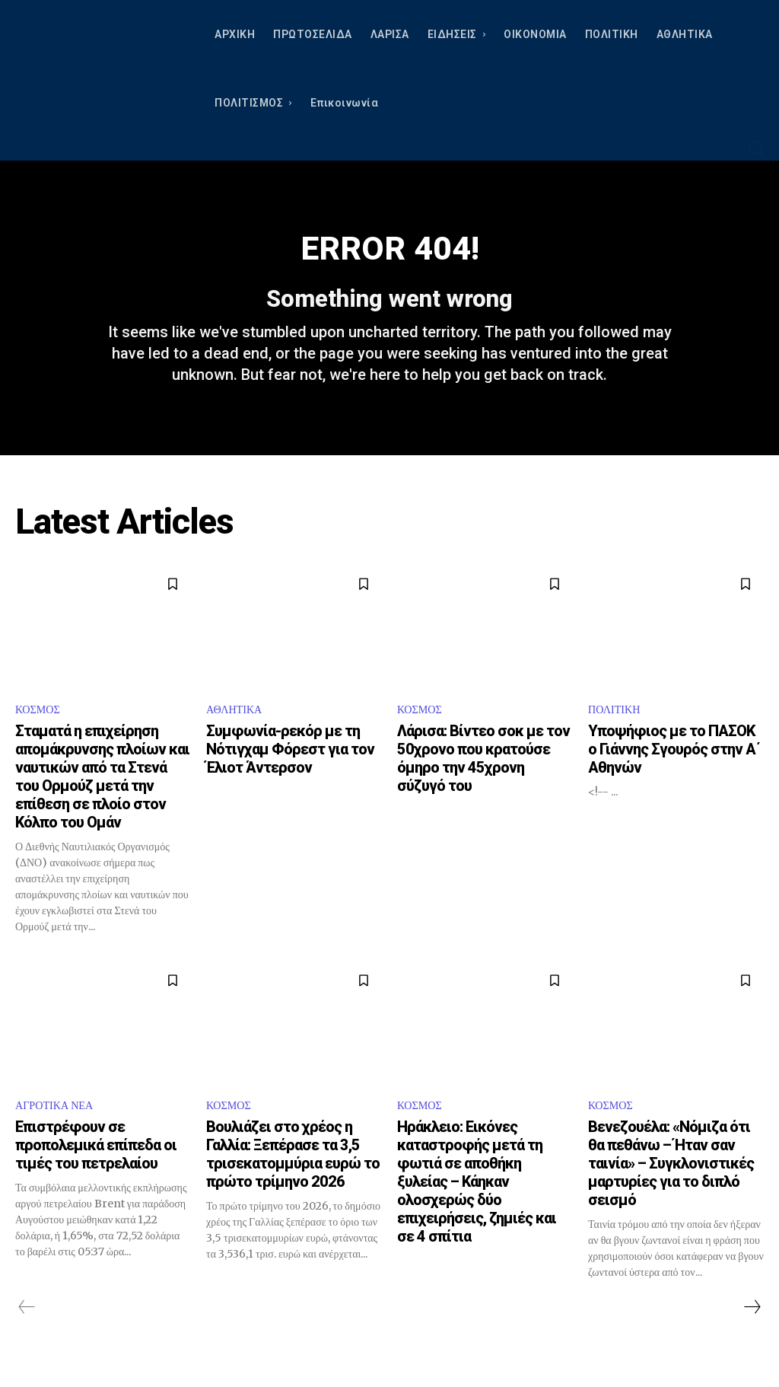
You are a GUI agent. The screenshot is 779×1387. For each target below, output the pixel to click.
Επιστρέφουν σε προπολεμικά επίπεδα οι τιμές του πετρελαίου (95, 1167)
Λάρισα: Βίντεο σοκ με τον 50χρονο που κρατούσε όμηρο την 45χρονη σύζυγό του (483, 778)
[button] (755, 147)
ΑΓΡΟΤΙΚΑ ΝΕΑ (59, 1127)
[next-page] (751, 1329)
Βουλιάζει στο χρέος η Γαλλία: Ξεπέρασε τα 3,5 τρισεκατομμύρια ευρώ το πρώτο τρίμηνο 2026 (293, 1176)
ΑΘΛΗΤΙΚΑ (237, 729)
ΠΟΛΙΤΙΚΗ (617, 729)
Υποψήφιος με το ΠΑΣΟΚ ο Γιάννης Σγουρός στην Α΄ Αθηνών (674, 768)
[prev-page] (27, 1329)
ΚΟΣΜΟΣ (40, 729)
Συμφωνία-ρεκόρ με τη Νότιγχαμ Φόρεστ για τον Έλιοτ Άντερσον (290, 768)
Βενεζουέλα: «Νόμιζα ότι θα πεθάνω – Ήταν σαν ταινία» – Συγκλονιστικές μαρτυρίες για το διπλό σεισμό (671, 1186)
